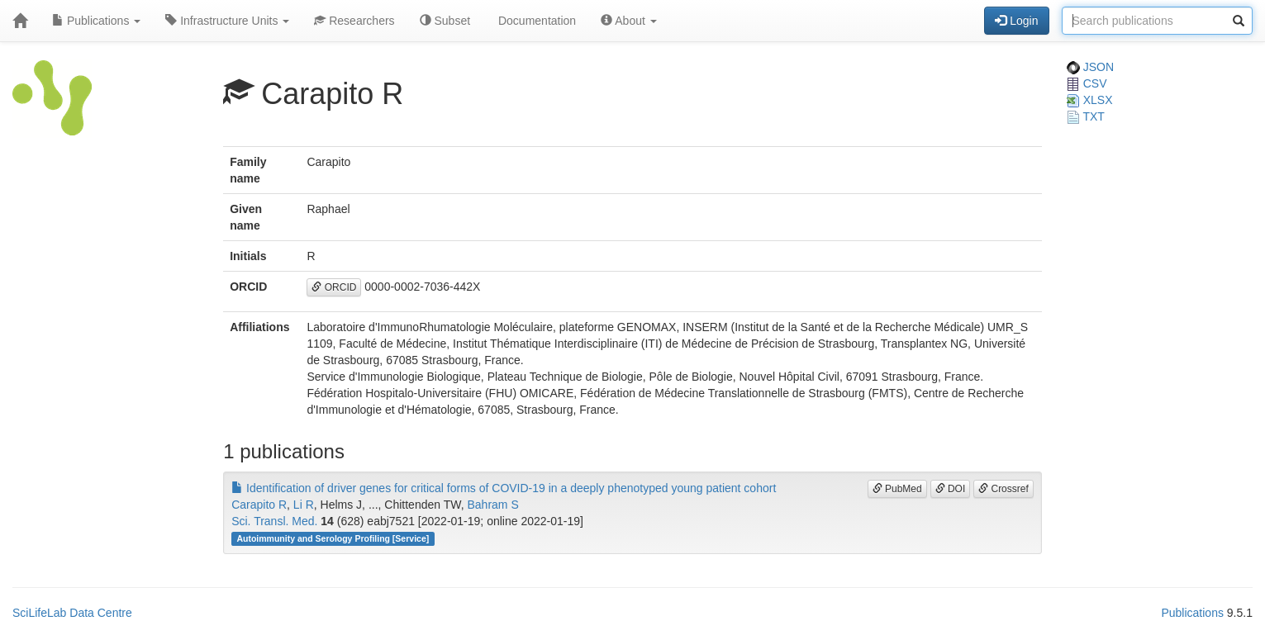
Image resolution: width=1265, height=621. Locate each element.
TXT (1086, 116)
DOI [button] (950, 489)
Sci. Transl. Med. (274, 521)
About (629, 20)
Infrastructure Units (227, 20)
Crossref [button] (1003, 489)
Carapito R (259, 504)
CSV (1087, 83)
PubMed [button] (897, 489)
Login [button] (1016, 20)
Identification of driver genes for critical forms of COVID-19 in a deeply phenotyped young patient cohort (503, 488)
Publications (96, 20)
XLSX (1090, 100)
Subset (445, 20)
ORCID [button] (333, 287)
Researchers (354, 20)
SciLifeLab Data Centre (72, 612)
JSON (1090, 66)
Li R (303, 504)
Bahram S (492, 504)
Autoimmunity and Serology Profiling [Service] (332, 538)
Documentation (535, 20)
